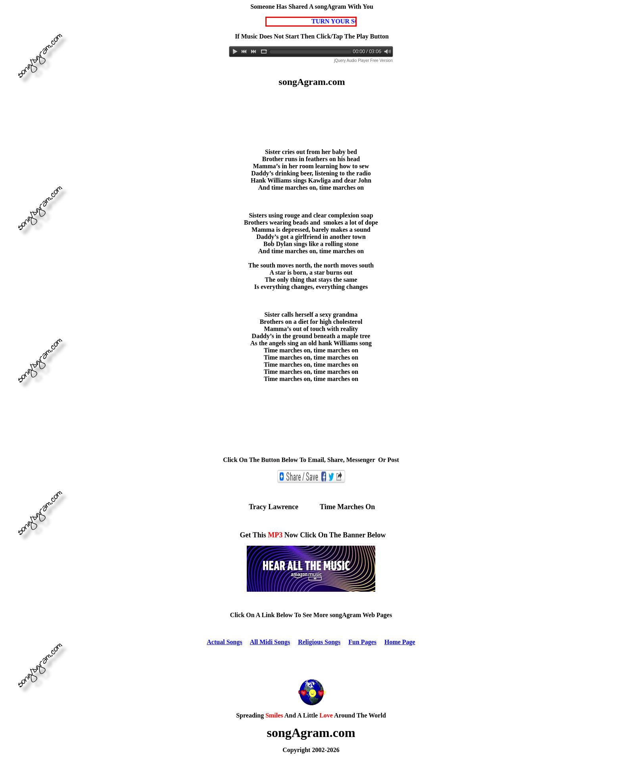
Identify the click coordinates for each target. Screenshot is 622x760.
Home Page (399, 642)
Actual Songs (224, 642)
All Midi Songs (270, 642)
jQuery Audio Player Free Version (363, 60)
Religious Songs (319, 642)
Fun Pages (362, 642)
